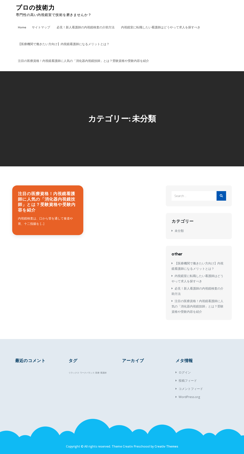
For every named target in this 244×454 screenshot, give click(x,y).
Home (22, 27)
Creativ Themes (166, 446)
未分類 (179, 231)
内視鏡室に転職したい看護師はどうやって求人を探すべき (160, 27)
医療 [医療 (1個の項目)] (97, 372)
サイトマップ (41, 27)
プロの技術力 (35, 7)
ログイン (185, 372)
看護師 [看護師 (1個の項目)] (103, 372)
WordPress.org (189, 397)
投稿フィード (188, 380)
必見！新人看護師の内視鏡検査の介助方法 (86, 27)
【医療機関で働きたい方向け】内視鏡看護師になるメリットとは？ (63, 44)
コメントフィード (191, 389)
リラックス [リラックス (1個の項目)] (74, 372)
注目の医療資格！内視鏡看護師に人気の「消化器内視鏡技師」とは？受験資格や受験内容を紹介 (83, 61)
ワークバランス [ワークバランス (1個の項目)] (87, 372)
